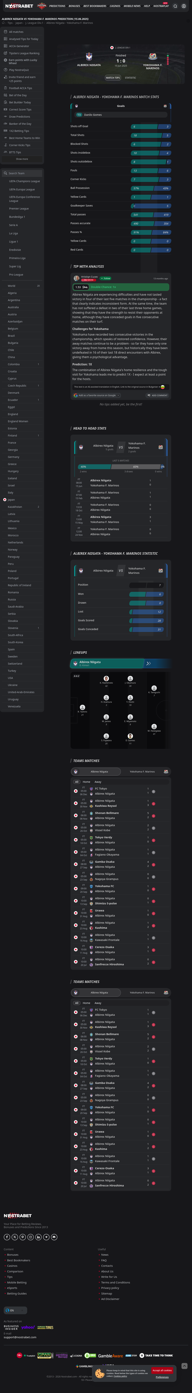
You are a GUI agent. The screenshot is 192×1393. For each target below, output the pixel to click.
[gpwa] (45, 1355)
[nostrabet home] (18, 1216)
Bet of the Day (15, 95)
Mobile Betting (16, 1282)
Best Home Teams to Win (22, 138)
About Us (107, 1271)
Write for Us (109, 1277)
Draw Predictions (17, 117)
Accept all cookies (162, 1370)
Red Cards (76, 249)
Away (98, 782)
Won (81, 594)
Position (83, 584)
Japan (19, 23)
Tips (10, 23)
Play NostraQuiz (16, 70)
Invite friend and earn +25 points (20, 79)
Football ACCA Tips (18, 88)
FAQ (104, 1260)
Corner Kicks (78, 179)
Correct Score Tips (18, 109)
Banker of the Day (17, 124)
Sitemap (106, 1293)
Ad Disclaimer (110, 1299)
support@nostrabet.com (20, 1337)
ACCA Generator (16, 46)
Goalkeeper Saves (81, 205)
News (137, 6)
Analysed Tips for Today (21, 39)
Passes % (76, 232)
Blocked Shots (79, 144)
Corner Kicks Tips (17, 145)
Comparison (15, 1271)
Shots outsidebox (81, 161)
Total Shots (77, 135)
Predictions (57, 6)
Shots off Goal (79, 126)
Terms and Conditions (115, 1282)
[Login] (184, 6)
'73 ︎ (79, 114)
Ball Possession (80, 188)
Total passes (78, 214)
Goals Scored (86, 620)
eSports (12, 1288)
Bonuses (74, 6)
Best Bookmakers (94, 6)
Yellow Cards (78, 196)
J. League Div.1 (34, 23)
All (76, 782)
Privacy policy (110, 1288)
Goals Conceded (88, 629)
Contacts (107, 1266)
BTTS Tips (12, 152)
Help (147, 6)
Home (86, 782)
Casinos (115, 6)
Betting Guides (17, 1293)
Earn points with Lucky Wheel (20, 61)
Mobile (128, 6)
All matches (13, 32)
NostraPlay (161, 6)
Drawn (82, 602)
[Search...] (175, 6)
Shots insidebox (80, 152)
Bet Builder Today (17, 102)
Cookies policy (120, 1376)
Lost (80, 611)
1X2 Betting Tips (16, 131)
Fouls (73, 170)
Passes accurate (80, 223)
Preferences (162, 1377)
